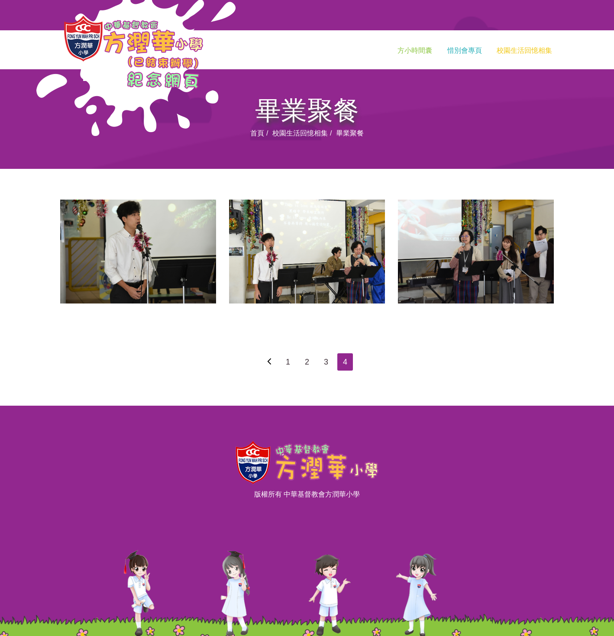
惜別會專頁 (464, 50)
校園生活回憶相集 (524, 50)
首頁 (257, 133)
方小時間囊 (414, 50)
